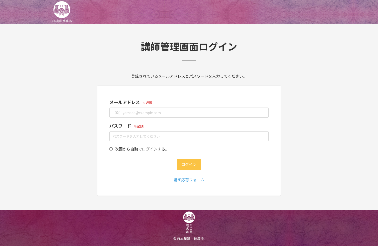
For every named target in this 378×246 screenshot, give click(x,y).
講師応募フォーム (189, 180)
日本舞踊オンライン (71, 12)
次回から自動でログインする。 (139, 149)
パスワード (120, 126)
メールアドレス (124, 102)
